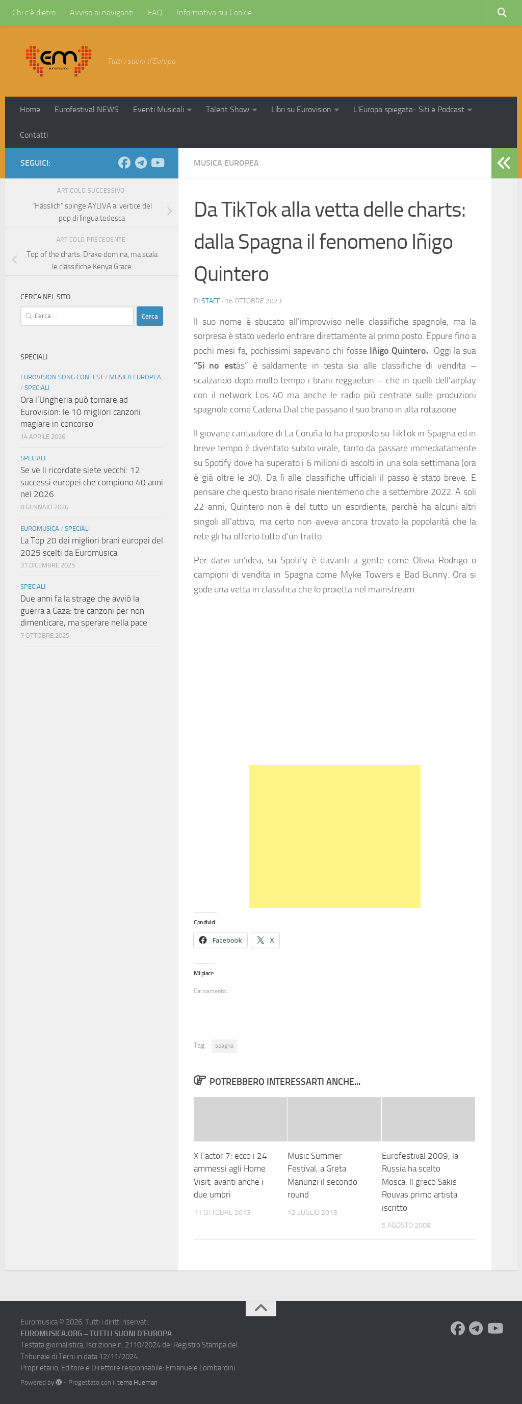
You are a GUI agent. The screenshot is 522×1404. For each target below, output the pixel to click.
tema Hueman (137, 1382)
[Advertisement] (335, 836)
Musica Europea (226, 163)
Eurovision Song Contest (61, 377)
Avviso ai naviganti (102, 12)
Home (30, 109)
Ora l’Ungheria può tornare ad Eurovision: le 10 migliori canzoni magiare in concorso (80, 412)
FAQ (155, 12)
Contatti (34, 135)
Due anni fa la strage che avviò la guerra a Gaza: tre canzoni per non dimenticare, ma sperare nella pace (83, 610)
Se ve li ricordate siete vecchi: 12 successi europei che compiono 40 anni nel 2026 (91, 482)
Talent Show (227, 109)
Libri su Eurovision (301, 109)
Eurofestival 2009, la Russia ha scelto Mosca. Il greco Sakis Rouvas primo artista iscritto (420, 1182)
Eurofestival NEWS (87, 109)
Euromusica (39, 528)
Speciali (36, 388)
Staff (210, 301)
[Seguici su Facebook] (124, 163)
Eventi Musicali (158, 109)
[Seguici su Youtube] (157, 163)
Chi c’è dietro (34, 12)
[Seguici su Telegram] (141, 163)
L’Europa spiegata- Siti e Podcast (408, 109)
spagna (224, 1045)
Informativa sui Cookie (214, 12)
